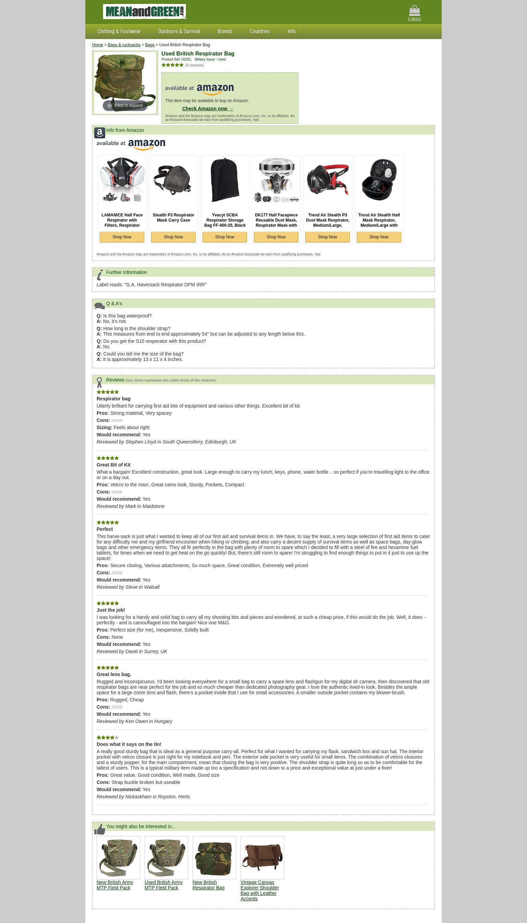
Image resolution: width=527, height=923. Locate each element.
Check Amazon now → (208, 108)
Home (97, 44)
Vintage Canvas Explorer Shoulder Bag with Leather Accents (260, 890)
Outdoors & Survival (179, 31)
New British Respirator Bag (208, 885)
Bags (150, 44)
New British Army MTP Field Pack (115, 885)
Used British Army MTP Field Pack (164, 885)
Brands (225, 31)
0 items (414, 13)
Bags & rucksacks (124, 44)
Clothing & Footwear (119, 31)
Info (291, 31)
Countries (260, 31)
